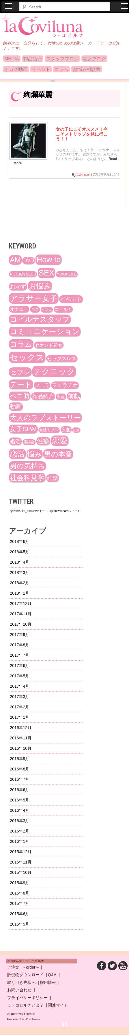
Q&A (52, 974)
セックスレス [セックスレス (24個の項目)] (61, 358)
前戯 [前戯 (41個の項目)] (74, 396)
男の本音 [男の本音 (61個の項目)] (58, 454)
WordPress (32, 1019)
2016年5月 (19, 800)
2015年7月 (19, 903)
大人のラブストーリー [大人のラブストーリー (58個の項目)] (45, 417)
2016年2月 (19, 831)
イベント (41, 69)
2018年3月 (19, 572)
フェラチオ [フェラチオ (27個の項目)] (65, 385)
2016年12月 (20, 727)
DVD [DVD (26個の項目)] (28, 260)
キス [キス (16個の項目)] (35, 309)
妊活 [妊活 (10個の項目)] (76, 430)
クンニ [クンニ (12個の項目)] (47, 310)
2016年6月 (19, 789)
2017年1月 (19, 717)
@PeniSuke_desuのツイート (28, 510)
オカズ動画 (15, 69)
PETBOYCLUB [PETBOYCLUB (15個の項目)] (23, 274)
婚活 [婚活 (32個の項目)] (15, 441)
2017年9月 (19, 634)
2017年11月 (20, 614)
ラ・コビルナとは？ (25, 1005)
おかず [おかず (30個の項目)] (18, 287)
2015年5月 (19, 924)
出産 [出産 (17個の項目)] (61, 396)
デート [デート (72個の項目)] (21, 384)
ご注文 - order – (23, 967)
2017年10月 (20, 624)
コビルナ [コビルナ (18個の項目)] (63, 309)
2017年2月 (19, 707)
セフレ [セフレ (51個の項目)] (20, 372)
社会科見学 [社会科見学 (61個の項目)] (27, 477)
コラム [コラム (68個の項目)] (21, 344)
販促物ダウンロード (25, 974)
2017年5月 (19, 676)
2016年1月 (19, 841)
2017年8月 (19, 645)
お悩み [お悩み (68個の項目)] (40, 286)
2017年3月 (19, 696)
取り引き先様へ (21, 982)
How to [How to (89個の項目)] (48, 259)
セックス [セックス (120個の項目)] (27, 357)
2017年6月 (19, 665)
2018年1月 (19, 593)
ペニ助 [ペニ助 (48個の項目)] (19, 396)
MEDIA (11, 58)
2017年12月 (20, 603)
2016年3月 (19, 820)
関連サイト (58, 1005)
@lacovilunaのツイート (65, 510)
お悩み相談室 (86, 69)
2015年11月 (20, 862)
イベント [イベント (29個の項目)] (71, 299)
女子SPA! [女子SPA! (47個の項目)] (23, 429)
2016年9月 (19, 758)
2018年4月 (19, 562)
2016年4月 (19, 810)
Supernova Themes (21, 1013)
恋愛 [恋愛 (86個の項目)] (60, 440)
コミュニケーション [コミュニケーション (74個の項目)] (45, 331)
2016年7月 (19, 779)
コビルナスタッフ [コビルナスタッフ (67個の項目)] (40, 319)
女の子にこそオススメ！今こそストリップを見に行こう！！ (82, 134)
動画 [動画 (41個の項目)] (16, 406)
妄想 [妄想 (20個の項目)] (66, 429)
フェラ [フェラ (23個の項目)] (42, 385)
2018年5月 (19, 552)
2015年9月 (19, 882)
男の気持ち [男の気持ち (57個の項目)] (27, 466)
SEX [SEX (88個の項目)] (46, 273)
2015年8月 (19, 893)
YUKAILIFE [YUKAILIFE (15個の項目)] (67, 274)
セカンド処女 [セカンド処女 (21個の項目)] (49, 345)
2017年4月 (19, 686)
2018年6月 (19, 541)
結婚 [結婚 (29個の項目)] (52, 478)
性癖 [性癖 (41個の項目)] (43, 441)
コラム (61, 69)
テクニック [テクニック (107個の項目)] (54, 371)
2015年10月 (20, 872)
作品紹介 (32, 58)
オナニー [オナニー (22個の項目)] (19, 309)
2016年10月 (20, 748)
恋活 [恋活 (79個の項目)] (17, 454)
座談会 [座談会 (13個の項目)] (29, 442)
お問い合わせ (19, 990)
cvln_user (83, 175)
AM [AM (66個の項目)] (15, 260)
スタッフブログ (62, 58)
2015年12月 (20, 851)
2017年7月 (19, 655)
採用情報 (48, 982)
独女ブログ (94, 58)
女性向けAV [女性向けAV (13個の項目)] (49, 430)
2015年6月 (19, 913)
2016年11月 (20, 738)
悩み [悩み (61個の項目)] (34, 454)
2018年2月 (19, 583)
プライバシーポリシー (27, 997)
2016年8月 (19, 769)
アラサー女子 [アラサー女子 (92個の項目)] (33, 298)
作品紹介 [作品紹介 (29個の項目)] (43, 396)
